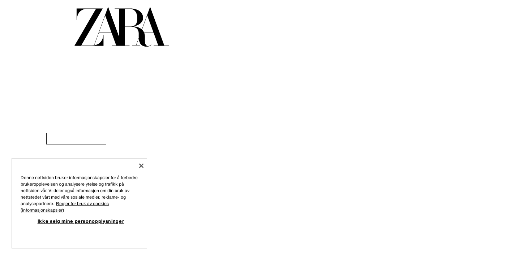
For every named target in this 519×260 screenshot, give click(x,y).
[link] (76, 138)
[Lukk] (141, 165)
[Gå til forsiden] (121, 27)
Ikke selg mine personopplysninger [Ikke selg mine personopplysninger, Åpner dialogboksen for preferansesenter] (81, 221)
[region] (79, 203)
